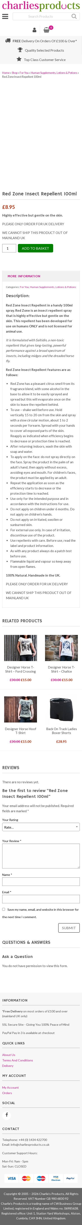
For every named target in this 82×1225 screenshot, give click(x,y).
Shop (14, 72)
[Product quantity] (9, 248)
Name (7, 874)
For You (24, 72)
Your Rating (10, 820)
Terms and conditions (17, 1060)
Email (6, 892)
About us (8, 1055)
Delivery (7, 1066)
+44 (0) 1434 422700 (33, 1140)
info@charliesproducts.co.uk (30, 1144)
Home (6, 72)
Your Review (11, 841)
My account (10, 1087)
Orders (7, 1093)
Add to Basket (35, 248)
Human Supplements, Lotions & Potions (54, 72)
